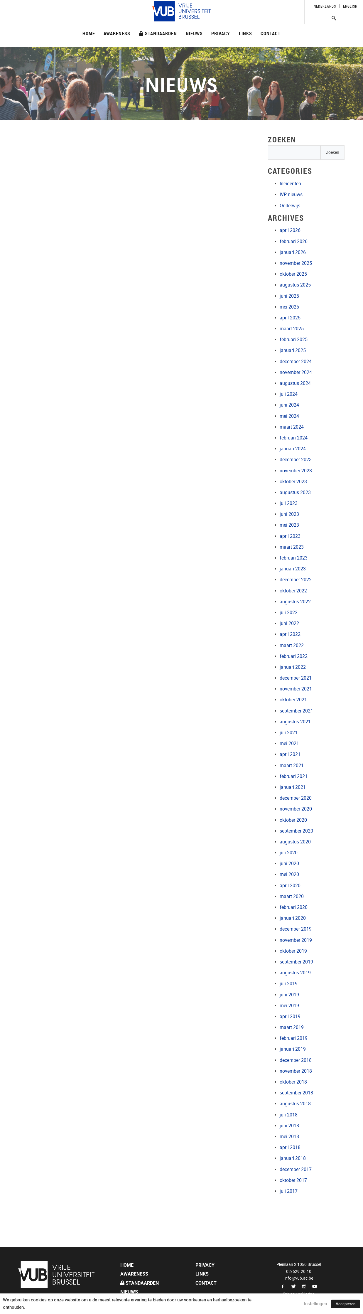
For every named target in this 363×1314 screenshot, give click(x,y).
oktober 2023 (293, 481)
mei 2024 (289, 416)
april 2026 (290, 230)
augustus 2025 (295, 285)
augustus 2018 (295, 1103)
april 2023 (290, 536)
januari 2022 (293, 667)
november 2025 (296, 263)
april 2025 (290, 318)
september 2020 (296, 831)
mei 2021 (289, 743)
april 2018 (290, 1147)
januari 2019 (293, 1049)
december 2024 (296, 361)
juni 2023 (289, 514)
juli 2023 (289, 503)
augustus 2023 (295, 492)
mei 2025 (289, 307)
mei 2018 (289, 1136)
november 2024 (296, 372)
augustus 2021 (295, 722)
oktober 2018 (293, 1082)
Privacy (220, 33)
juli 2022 (289, 612)
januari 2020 (293, 918)
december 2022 (296, 579)
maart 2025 (292, 328)
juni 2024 (289, 405)
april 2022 (290, 634)
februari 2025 (294, 339)
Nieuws (194, 33)
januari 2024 (293, 449)
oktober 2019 (293, 951)
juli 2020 (289, 852)
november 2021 (296, 689)
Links (245, 33)
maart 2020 (292, 896)
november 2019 (296, 940)
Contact (271, 33)
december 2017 (296, 1169)
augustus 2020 (295, 842)
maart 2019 (292, 1027)
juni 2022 (289, 623)
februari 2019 (294, 1038)
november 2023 (296, 471)
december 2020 (296, 798)
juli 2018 (289, 1115)
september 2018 (296, 1093)
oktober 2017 (293, 1180)
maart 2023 (292, 547)
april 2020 (290, 885)
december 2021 (296, 678)
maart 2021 (292, 765)
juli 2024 (289, 394)
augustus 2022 (295, 601)
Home (88, 33)
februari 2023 (294, 558)
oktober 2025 (293, 274)
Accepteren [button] (345, 1304)
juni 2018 (289, 1125)
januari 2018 (293, 1158)
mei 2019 (289, 1005)
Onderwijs (290, 205)
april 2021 (290, 754)
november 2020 (296, 809)
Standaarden (158, 33)
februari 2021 (294, 776)
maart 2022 (292, 645)
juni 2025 (289, 296)
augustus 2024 (295, 383)
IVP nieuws (291, 194)
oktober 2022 (293, 591)
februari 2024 (294, 438)
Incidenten (290, 183)
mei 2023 (289, 525)
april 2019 (290, 1016)
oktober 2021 (293, 700)
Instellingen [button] (315, 1303)
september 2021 (296, 711)
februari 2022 (294, 656)
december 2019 (296, 929)
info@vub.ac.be (298, 1278)
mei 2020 (289, 874)
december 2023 (296, 459)
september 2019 (296, 962)
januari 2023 (293, 569)
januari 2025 (293, 350)
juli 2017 (289, 1191)
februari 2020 (294, 907)
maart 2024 (292, 427)
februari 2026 (294, 241)
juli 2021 (289, 732)
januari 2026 (293, 252)
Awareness (117, 33)
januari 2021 (293, 787)
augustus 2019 (295, 973)
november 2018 (296, 1071)
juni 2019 (289, 995)
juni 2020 (289, 863)
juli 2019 (289, 983)
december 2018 (296, 1060)
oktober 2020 (293, 820)
